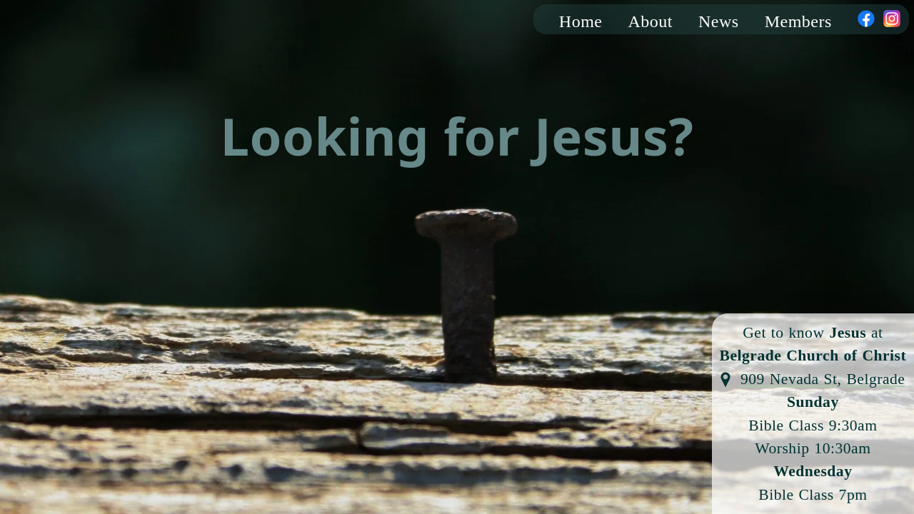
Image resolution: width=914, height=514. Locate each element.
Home (581, 21)
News (718, 21)
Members (798, 21)
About (650, 21)
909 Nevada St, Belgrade (822, 379)
